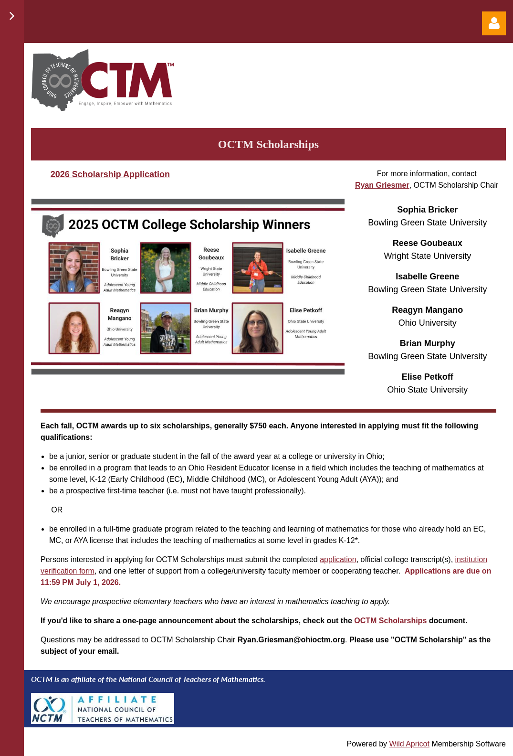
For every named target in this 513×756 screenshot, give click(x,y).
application (338, 559)
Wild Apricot (409, 744)
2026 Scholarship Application (110, 174)
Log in (494, 23)
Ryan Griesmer (382, 185)
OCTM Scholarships (390, 621)
